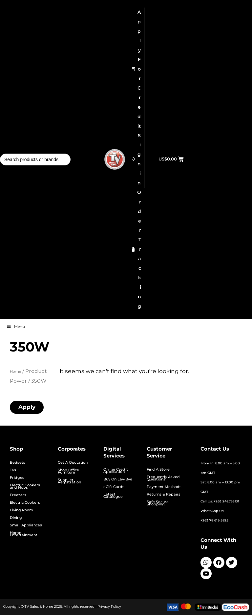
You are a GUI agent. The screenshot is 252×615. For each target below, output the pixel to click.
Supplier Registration (69, 481)
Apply (26, 407)
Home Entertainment (23, 534)
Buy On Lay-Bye (117, 479)
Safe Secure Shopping (158, 503)
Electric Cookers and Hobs (25, 486)
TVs (13, 470)
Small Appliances (26, 525)
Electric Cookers (25, 502)
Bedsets (17, 462)
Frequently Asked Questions (163, 478)
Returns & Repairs (163, 494)
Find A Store (158, 469)
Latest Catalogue (113, 495)
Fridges (17, 478)
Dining (16, 518)
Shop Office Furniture (68, 471)
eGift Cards (113, 487)
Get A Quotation (73, 462)
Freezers (18, 495)
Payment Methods (164, 487)
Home (15, 371)
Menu (16, 326)
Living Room (21, 510)
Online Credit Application (115, 470)
